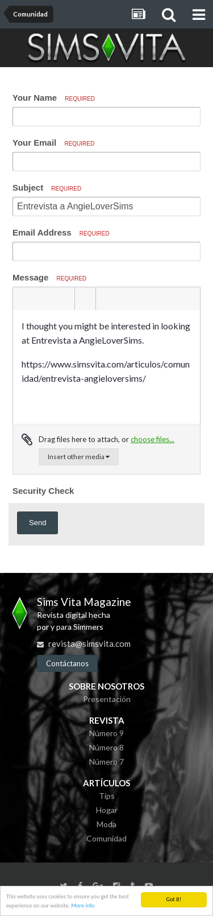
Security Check (43, 491)
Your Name (53, 97)
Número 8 (106, 747)
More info (82, 905)
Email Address (61, 232)
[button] (23, 298)
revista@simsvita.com (89, 643)
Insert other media (79, 456)
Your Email (53, 142)
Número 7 (106, 761)
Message (49, 277)
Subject (46, 187)
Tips (107, 796)
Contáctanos (67, 663)
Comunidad (106, 838)
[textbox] (106, 367)
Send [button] (37, 522)
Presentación (107, 699)
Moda (106, 824)
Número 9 (106, 733)
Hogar (107, 810)
